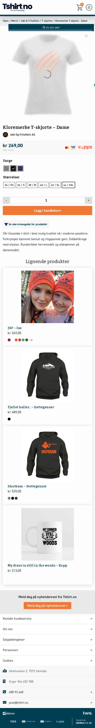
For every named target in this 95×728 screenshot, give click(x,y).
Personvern (12, 650)
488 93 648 (13, 692)
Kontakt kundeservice (18, 618)
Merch (14, 21)
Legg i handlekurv (47, 210)
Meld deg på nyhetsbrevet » (47, 605)
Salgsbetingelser (15, 639)
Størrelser (11, 177)
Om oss (9, 629)
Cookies (9, 660)
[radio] (6, 168)
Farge (7, 161)
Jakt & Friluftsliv (30, 21)
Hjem (6, 21)
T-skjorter (47, 21)
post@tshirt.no (15, 703)
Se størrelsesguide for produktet (25, 224)
